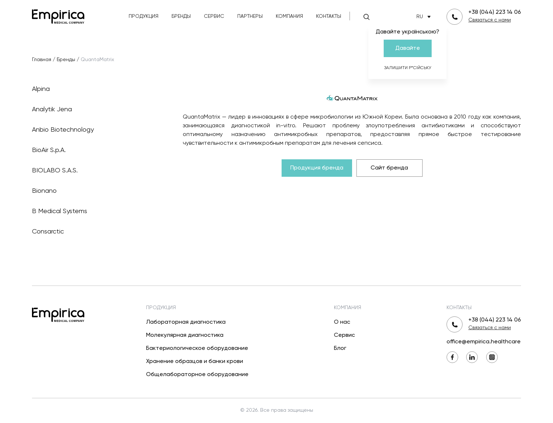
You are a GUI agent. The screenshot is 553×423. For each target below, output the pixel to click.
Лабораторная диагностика (186, 322)
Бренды (181, 16)
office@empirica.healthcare (484, 342)
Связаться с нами (489, 20)
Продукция (143, 16)
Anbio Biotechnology (96, 129)
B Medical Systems (96, 211)
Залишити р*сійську (407, 68)
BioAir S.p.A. (96, 150)
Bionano (96, 191)
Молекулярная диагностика (184, 335)
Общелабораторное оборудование (197, 375)
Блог (340, 348)
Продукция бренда (316, 168)
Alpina (96, 89)
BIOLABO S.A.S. (96, 170)
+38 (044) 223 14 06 (494, 12)
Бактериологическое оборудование (197, 348)
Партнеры (250, 16)
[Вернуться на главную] (58, 16)
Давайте (407, 48)
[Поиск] (367, 17)
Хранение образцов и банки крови (194, 361)
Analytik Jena (96, 109)
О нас (342, 322)
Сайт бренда (389, 168)
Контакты (328, 16)
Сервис (214, 16)
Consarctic (96, 231)
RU (424, 16)
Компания (289, 16)
